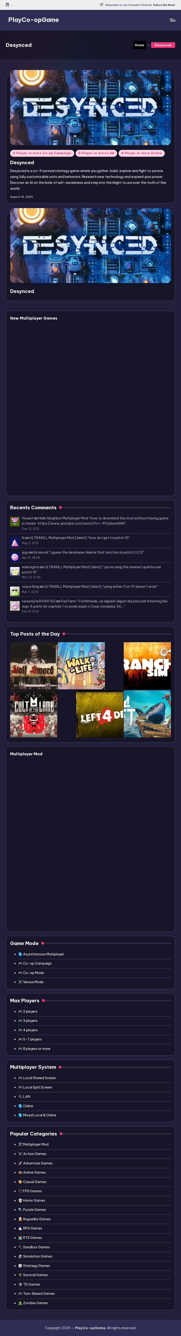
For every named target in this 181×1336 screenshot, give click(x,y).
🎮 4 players (28, 1030)
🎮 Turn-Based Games (36, 1293)
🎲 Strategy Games (34, 1266)
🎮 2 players (27, 1011)
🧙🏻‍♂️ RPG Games (30, 1228)
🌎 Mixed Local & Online (37, 1115)
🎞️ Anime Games (32, 1172)
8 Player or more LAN (96, 153)
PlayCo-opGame (33, 20)
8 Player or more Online (141, 153)
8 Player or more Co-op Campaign (42, 153)
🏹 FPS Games (30, 1191)
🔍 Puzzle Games (32, 1210)
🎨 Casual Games (32, 1182)
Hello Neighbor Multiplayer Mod (63, 518)
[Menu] (172, 20)
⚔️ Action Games (32, 1154)
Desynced (22, 162)
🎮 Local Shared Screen (37, 1078)
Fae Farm (68, 601)
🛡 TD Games (29, 1284)
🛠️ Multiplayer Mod (33, 1144)
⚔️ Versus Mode (31, 982)
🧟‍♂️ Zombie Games (33, 1303)
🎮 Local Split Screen (35, 1087)
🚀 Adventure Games (35, 1163)
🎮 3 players (27, 1021)
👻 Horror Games (31, 1200)
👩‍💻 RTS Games (30, 1238)
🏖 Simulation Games (35, 1256)
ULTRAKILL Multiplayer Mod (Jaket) (58, 538)
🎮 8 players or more (34, 1049)
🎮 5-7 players (30, 1039)
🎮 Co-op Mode (31, 973)
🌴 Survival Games (33, 1275)
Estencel (41, 552)
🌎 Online (25, 1106)
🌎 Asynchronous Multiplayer (41, 954)
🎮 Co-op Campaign (35, 963)
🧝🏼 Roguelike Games (34, 1219)
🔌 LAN (24, 1096)
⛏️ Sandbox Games (34, 1247)
